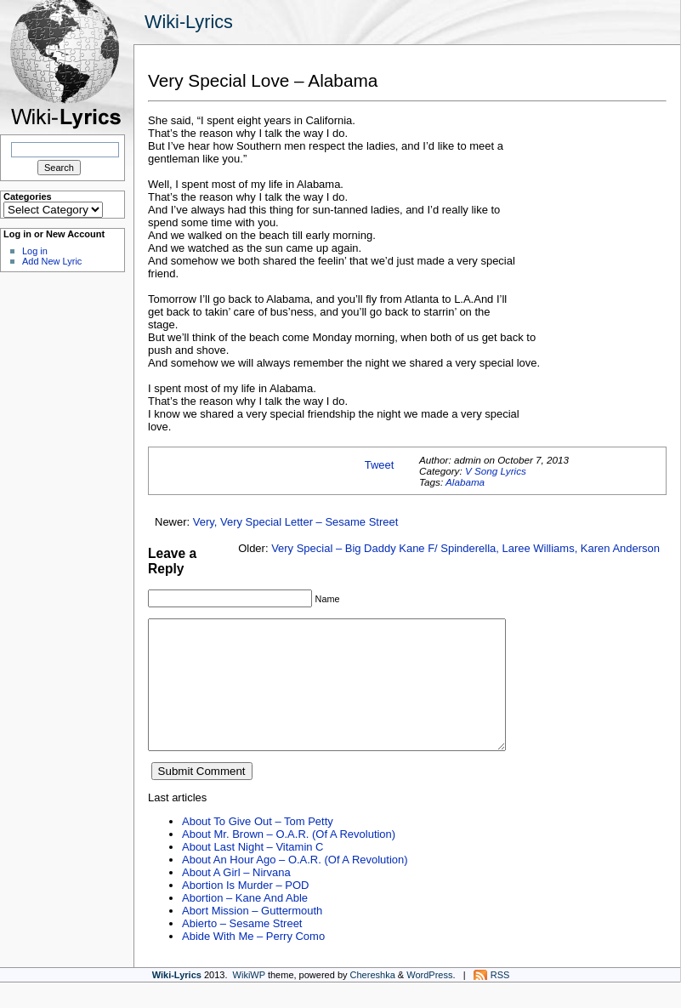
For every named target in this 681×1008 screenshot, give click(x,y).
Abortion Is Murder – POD (245, 910)
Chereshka (372, 1000)
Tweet (379, 464)
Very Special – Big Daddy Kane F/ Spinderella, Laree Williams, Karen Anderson (465, 548)
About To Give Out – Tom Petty (257, 846)
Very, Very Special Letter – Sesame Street (296, 521)
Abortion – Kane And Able (245, 923)
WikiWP (249, 1000)
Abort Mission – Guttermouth (252, 936)
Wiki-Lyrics (189, 21)
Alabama (465, 481)
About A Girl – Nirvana (236, 897)
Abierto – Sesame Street (242, 949)
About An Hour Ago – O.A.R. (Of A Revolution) (295, 885)
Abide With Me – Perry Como (253, 961)
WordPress (429, 1000)
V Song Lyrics (495, 470)
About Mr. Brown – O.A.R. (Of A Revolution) (288, 859)
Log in (35, 251)
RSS (500, 1000)
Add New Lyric (52, 261)
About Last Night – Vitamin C (252, 872)
